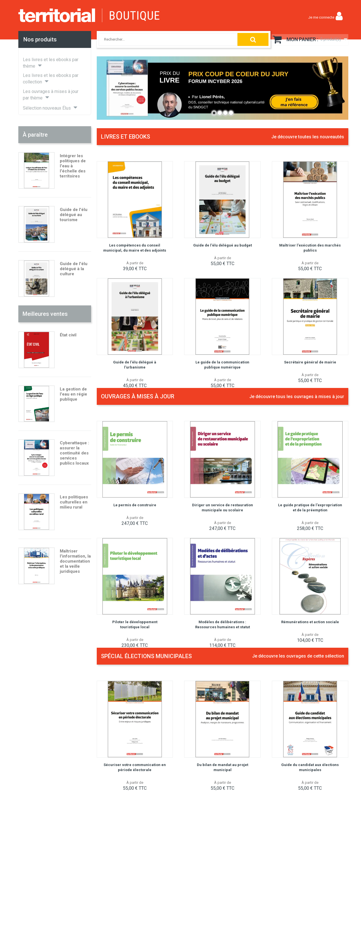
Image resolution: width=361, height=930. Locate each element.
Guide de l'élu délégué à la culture (73, 268)
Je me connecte (321, 17)
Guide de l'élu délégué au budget (222, 245)
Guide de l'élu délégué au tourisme (73, 214)
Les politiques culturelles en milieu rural (74, 502)
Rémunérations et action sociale (310, 622)
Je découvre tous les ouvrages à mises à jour (296, 396)
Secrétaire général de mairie (310, 362)
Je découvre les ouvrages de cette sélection (298, 656)
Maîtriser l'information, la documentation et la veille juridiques (75, 561)
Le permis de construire (134, 505)
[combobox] (163, 39)
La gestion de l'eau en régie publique (73, 394)
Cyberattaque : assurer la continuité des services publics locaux (74, 453)
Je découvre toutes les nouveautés (307, 136)
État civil (68, 335)
